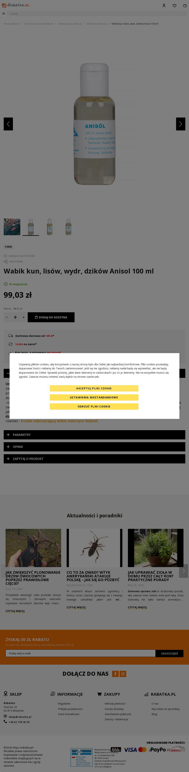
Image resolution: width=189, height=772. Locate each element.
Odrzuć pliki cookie (94, 406)
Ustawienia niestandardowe (94, 397)
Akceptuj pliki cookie (94, 388)
